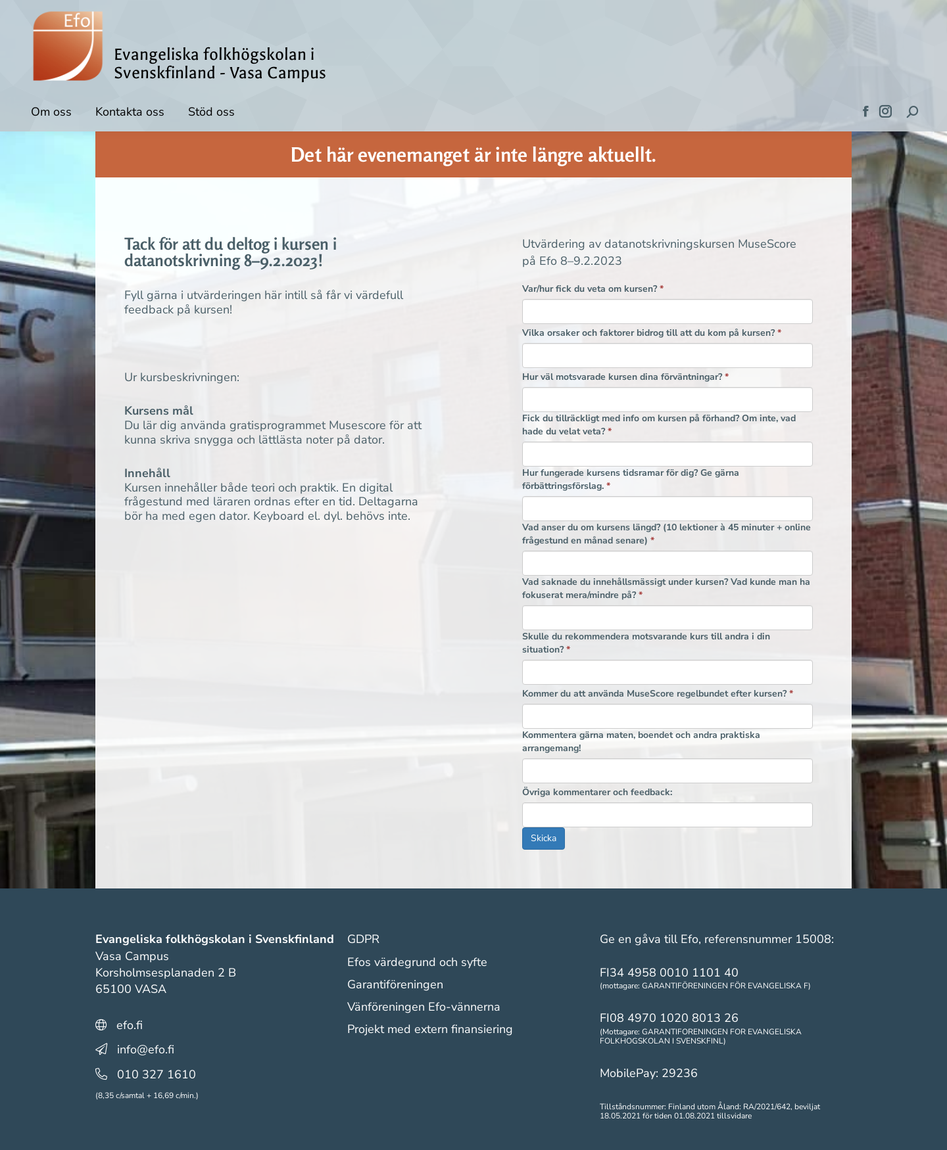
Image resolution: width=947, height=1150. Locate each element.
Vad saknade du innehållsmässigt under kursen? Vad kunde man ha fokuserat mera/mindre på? (666, 588)
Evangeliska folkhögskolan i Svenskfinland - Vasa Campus (220, 63)
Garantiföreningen (395, 984)
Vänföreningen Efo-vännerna (423, 1007)
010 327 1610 (156, 1074)
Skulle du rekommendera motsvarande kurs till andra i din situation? (646, 643)
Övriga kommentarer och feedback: (597, 792)
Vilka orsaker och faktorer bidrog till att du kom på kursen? (651, 333)
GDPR (363, 939)
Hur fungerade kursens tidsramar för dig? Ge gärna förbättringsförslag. (630, 479)
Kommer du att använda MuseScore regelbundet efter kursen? (657, 693)
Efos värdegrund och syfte (417, 962)
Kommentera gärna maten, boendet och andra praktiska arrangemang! (641, 741)
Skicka (543, 838)
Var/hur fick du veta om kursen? (593, 289)
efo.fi (129, 1025)
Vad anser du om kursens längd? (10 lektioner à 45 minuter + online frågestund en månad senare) (666, 534)
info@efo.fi (145, 1049)
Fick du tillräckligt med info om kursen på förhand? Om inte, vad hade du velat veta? (659, 425)
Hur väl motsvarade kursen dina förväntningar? (625, 377)
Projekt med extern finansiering (430, 1029)
